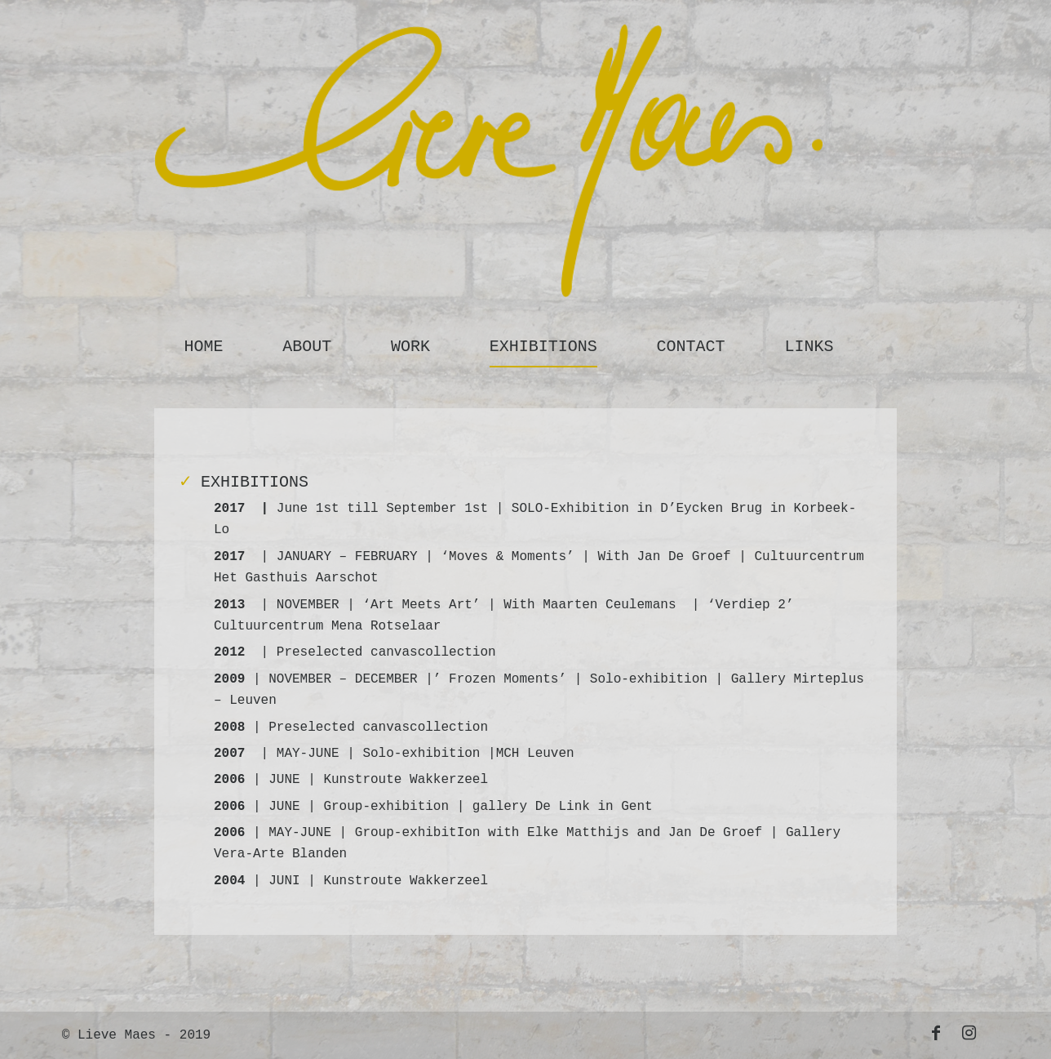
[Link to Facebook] (936, 1033)
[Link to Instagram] (968, 1033)
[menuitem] (203, 343)
